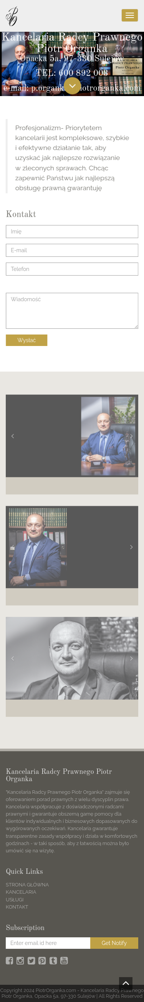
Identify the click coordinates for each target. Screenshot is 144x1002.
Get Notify (114, 943)
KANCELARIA (21, 892)
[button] (12, 437)
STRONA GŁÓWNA (27, 885)
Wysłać (27, 340)
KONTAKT (17, 907)
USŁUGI (14, 899)
